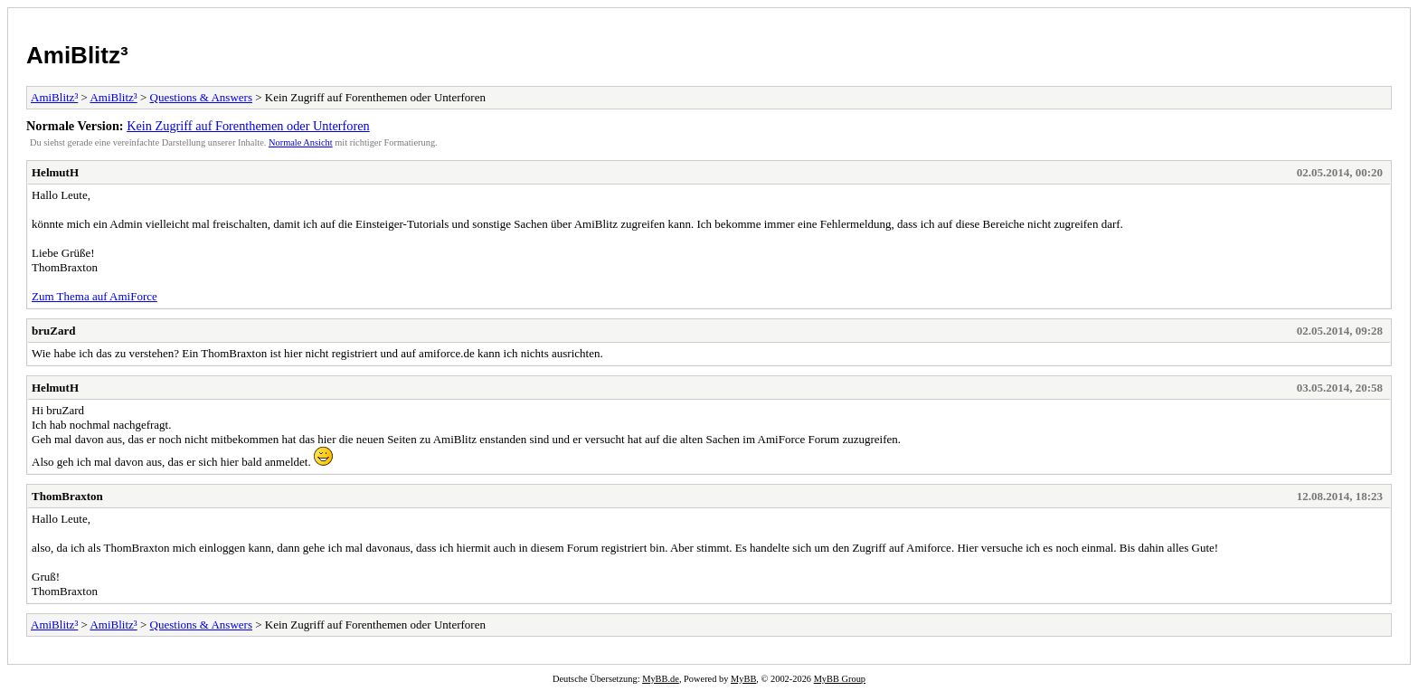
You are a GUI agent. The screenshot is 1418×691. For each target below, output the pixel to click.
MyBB (743, 679)
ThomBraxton (67, 496)
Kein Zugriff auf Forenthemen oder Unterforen (248, 125)
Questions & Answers (201, 97)
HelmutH (55, 172)
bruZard (53, 330)
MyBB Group (839, 679)
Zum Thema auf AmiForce (94, 296)
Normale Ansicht (301, 142)
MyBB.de (660, 679)
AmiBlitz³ (77, 55)
